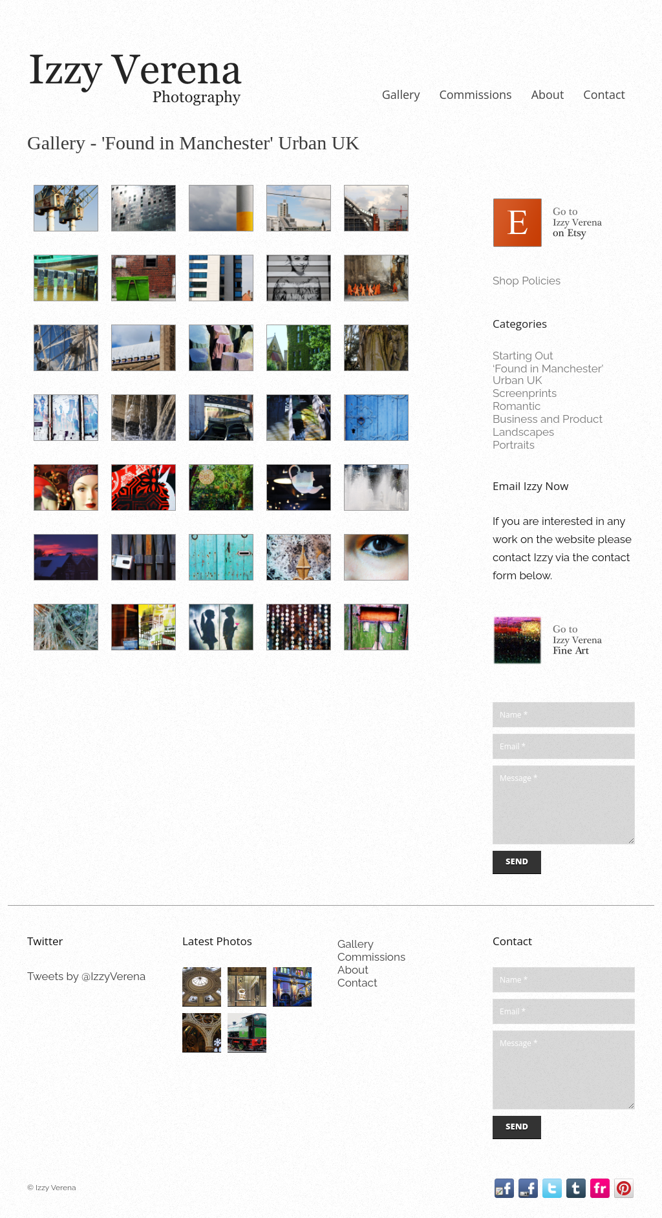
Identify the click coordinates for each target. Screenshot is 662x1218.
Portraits (514, 444)
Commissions (475, 94)
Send (517, 861)
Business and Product (548, 418)
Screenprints (525, 393)
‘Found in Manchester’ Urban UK (548, 374)
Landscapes (523, 431)
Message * (564, 804)
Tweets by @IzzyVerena (86, 976)
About (547, 94)
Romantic (516, 406)
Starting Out (523, 355)
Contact (604, 94)
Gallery (401, 94)
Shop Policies (527, 280)
